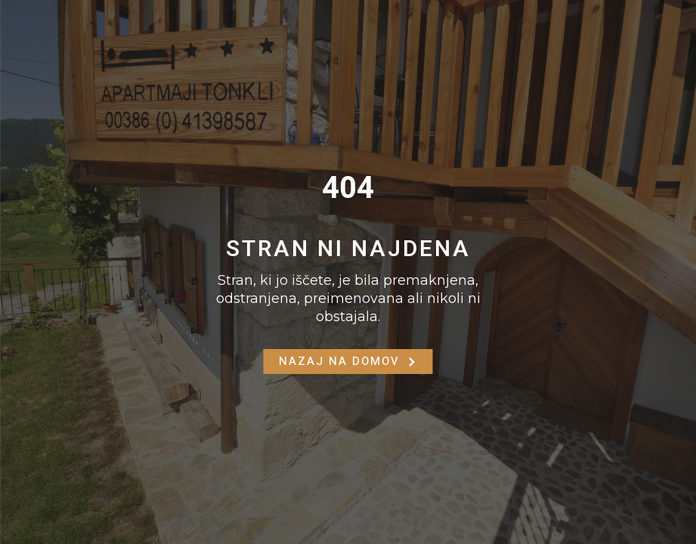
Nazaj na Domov (348, 361)
